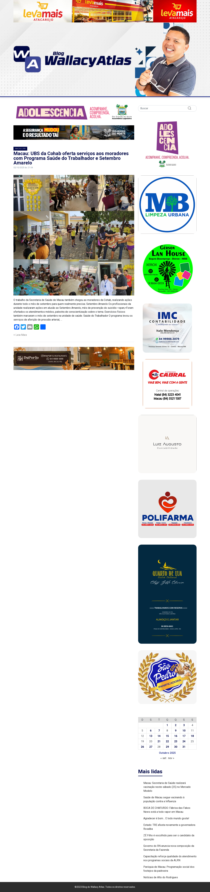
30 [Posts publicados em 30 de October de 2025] (175, 746)
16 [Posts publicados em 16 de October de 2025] (175, 736)
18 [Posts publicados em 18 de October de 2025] (192, 736)
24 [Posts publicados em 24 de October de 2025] (183, 741)
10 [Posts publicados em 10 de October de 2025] (183, 730)
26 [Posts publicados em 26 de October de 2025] (142, 746)
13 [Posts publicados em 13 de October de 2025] (150, 736)
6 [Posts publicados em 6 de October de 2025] (150, 730)
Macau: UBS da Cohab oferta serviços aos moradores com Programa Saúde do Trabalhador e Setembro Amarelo (71, 158)
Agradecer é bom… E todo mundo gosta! (166, 818)
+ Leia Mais (20, 334)
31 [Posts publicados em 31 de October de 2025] (183, 746)
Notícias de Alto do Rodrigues (160, 877)
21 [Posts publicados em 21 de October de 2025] (159, 741)
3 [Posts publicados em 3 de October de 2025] (184, 725)
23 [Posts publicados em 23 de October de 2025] (175, 741)
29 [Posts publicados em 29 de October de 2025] (167, 746)
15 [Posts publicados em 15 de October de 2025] (167, 736)
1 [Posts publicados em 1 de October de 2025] (167, 725)
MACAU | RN (20, 149)
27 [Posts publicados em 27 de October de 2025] (150, 746)
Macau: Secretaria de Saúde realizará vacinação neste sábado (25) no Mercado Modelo (167, 786)
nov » (171, 758)
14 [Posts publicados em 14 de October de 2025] (159, 736)
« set (163, 758)
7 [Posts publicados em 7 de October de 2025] (159, 730)
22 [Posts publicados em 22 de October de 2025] (167, 741)
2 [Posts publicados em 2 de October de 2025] (175, 725)
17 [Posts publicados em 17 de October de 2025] (183, 736)
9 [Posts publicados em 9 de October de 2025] (175, 730)
